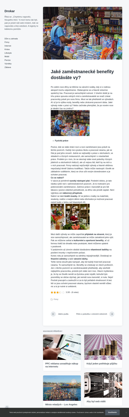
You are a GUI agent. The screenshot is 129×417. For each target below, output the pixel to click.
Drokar (10, 11)
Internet (8, 46)
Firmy (7, 42)
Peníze (8, 60)
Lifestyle (8, 53)
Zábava (8, 67)
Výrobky (8, 64)
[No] (126, 412)
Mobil (7, 56)
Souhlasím (112, 412)
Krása (7, 49)
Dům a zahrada (11, 39)
